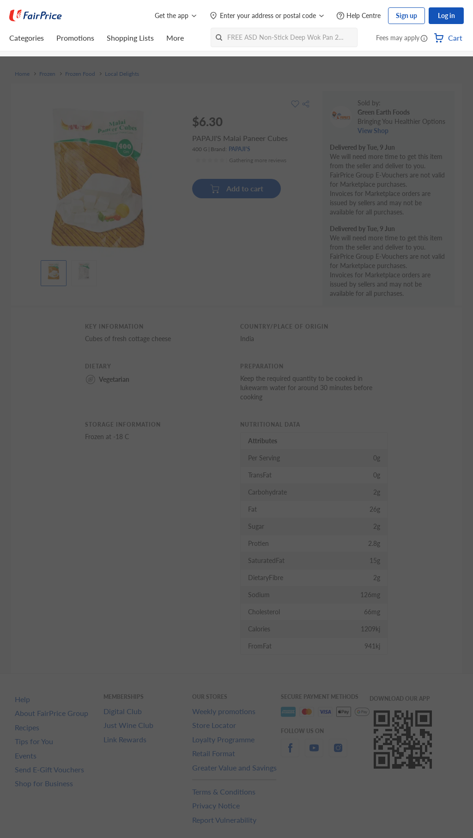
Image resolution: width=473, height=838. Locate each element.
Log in (446, 15)
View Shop (373, 131)
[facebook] (290, 753)
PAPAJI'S (239, 149)
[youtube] (314, 753)
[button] (424, 39)
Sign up (406, 15)
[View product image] (53, 271)
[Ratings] (240, 160)
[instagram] (338, 753)
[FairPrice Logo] (35, 15)
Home (22, 74)
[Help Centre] (358, 16)
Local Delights (122, 74)
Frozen (47, 74)
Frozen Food (80, 74)
